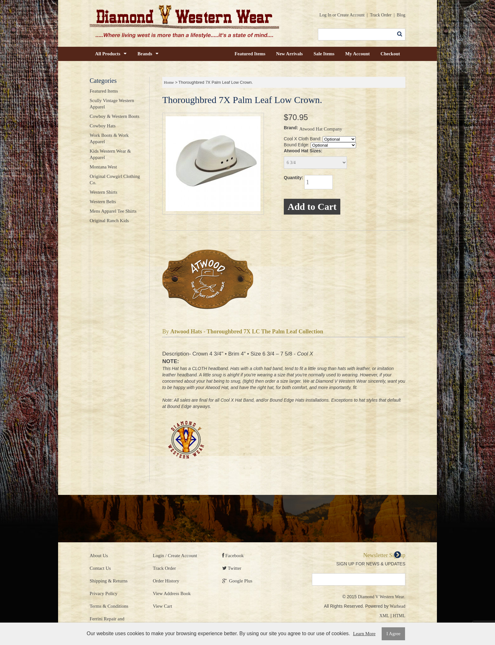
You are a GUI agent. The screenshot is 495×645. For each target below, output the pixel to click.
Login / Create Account (175, 555)
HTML (399, 615)
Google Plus (237, 580)
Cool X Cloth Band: (302, 138)
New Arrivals (289, 53)
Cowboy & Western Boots (114, 116)
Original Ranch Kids (109, 220)
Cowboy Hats (103, 125)
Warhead (397, 606)
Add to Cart (312, 206)
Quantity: (293, 177)
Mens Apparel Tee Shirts (113, 211)
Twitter (232, 568)
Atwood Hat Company (320, 128)
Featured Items (250, 53)
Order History (166, 580)
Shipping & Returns (109, 580)
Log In (325, 15)
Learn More (364, 633)
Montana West (103, 166)
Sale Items (323, 53)
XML (384, 615)
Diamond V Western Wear (381, 596)
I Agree (393, 633)
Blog (401, 15)
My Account (357, 53)
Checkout (390, 53)
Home (169, 82)
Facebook (233, 555)
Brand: (291, 127)
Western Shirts (103, 192)
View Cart (162, 606)
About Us (99, 555)
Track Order (380, 15)
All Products (111, 53)
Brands (147, 53)
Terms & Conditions (109, 606)
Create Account (351, 15)
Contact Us (100, 568)
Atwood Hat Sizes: (303, 150)
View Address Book (172, 593)
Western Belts (103, 201)
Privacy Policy (103, 593)
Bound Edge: (296, 144)
